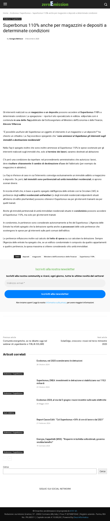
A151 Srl (73, 511)
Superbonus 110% (87, 256)
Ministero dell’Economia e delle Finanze (60, 256)
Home (5, 13)
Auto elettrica (9, 413)
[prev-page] (5, 458)
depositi (26, 256)
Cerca (6, 466)
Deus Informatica (81, 517)
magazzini (36, 256)
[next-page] (10, 458)
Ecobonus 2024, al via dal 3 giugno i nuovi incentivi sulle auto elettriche (71, 400)
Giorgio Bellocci (16, 39)
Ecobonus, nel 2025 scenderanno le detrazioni (59, 361)
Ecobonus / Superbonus (20, 13)
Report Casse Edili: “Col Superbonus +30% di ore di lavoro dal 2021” (70, 419)
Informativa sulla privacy (56, 302)
